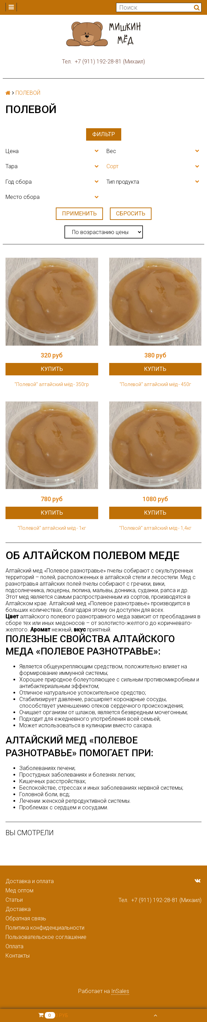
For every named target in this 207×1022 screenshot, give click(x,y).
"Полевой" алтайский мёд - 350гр (51, 384)
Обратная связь (26, 918)
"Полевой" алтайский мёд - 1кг (52, 528)
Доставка (18, 909)
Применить (79, 213)
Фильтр (103, 134)
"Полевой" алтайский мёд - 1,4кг (155, 528)
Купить (52, 369)
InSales (120, 991)
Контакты (18, 955)
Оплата (14, 946)
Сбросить (130, 213)
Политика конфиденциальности (45, 927)
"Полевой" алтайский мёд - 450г (155, 384)
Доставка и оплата (30, 881)
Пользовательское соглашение (46, 937)
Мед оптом (19, 890)
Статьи (14, 900)
